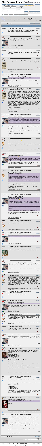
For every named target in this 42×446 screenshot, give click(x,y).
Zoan (3, 325)
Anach (3, 74)
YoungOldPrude (5, 88)
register (12, 5)
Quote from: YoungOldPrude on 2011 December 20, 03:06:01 (17, 76)
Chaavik (3, 347)
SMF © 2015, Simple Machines (24, 443)
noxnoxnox (4, 27)
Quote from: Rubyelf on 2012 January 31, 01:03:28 (15, 196)
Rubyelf (3, 137)
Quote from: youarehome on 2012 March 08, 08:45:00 (16, 302)
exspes (3, 376)
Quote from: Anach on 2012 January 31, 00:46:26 (15, 172)
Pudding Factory (7, 19)
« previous (37, 20)
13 (11, 23)
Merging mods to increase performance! (13, 47)
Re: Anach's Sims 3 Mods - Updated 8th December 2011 (20, 36)
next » (40, 438)
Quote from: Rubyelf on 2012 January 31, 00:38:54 (15, 155)
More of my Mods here (18, 85)
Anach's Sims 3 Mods (11, 85)
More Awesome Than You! (8, 17)
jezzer (3, 396)
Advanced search (5, 10)
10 (9, 23)
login (9, 5)
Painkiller (3, 246)
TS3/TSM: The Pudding (8, 18)
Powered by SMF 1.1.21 (16, 443)
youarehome (4, 291)
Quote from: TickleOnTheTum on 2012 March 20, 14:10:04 (16, 399)
